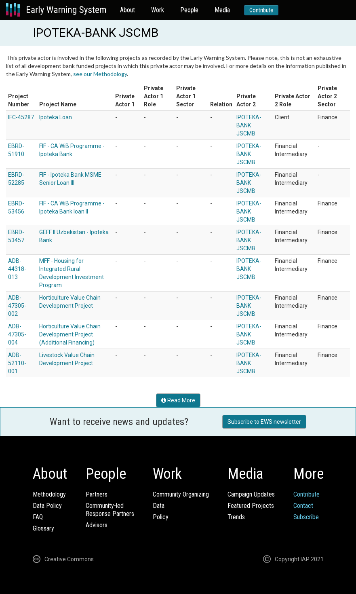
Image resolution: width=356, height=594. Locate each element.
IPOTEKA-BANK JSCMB (248, 125)
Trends (236, 517)
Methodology (49, 494)
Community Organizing (181, 494)
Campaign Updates (251, 494)
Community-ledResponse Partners (110, 510)
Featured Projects (251, 505)
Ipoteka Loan (55, 117)
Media (222, 10)
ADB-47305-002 (17, 305)
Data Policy (47, 505)
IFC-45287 (21, 117)
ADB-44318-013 (17, 269)
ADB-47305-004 (17, 334)
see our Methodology (100, 73)
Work (157, 10)
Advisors (96, 525)
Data (158, 505)
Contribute (261, 10)
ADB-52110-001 (17, 363)
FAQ (38, 517)
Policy (161, 517)
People (189, 10)
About (127, 10)
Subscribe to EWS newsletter (264, 422)
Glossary (43, 528)
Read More (178, 400)
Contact (303, 505)
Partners (96, 494)
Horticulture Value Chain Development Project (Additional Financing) (70, 334)
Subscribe (306, 517)
